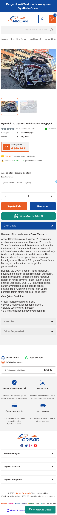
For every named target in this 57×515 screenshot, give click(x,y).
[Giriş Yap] (42, 19)
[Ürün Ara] (28, 30)
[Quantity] (28, 196)
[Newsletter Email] (28, 370)
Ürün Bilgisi (10, 225)
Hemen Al (42, 206)
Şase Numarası (7, 177)
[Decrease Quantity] (5, 196)
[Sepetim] (52, 19)
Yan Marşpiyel (27, 133)
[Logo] (18, 19)
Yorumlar (9, 321)
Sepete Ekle (14, 206)
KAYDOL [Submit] (48, 370)
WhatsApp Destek (40, 509)
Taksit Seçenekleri (14, 331)
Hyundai (25, 137)
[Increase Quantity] (51, 196)
